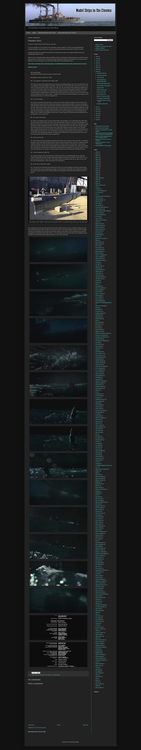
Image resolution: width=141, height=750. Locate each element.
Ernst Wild (97, 326)
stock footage (98, 672)
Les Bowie (97, 454)
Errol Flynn (98, 327)
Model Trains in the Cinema (102, 128)
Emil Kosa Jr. (98, 324)
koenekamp (98, 652)
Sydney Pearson (99, 597)
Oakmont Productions (100, 502)
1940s (96, 155)
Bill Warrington (98, 234)
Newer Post (31, 725)
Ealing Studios (98, 318)
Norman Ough (98, 500)
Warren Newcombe (100, 639)
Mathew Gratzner (99, 480)
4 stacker (97, 188)
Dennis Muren (98, 299)
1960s (96, 163)
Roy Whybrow (98, 564)
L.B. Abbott (98, 445)
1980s (96, 170)
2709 (96, 187)
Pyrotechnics (98, 535)
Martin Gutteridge (99, 476)
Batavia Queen (99, 223)
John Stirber (98, 428)
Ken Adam (97, 436)
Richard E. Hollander (100, 551)
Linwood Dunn (98, 458)
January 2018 (100, 79)
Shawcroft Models (99, 579)
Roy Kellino (98, 561)
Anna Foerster (98, 212)
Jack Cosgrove (99, 401)
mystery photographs (100, 660)
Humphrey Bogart (99, 386)
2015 (97, 111)
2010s (33, 674)
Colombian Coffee (99, 277)
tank (96, 678)
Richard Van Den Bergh (101, 553)
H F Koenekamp (99, 368)
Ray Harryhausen (99, 544)
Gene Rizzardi (98, 351)
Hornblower (98, 377)
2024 (97, 58)
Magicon (97, 471)
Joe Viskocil (98, 419)
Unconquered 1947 (101, 94)
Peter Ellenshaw (99, 526)
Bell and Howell (99, 227)
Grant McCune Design (100, 366)
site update (98, 671)
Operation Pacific (99, 506)
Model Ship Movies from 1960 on (67, 32)
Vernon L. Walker (99, 628)
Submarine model (99, 592)
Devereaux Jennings (100, 305)
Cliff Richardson (99, 269)
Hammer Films (98, 373)
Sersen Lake (98, 575)
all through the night (100, 647)
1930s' (97, 154)
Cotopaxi (97, 282)
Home (28, 32)
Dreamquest (98, 315)
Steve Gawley (98, 588)
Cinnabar (97, 264)
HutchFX (97, 390)
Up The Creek (98, 627)
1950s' (97, 161)
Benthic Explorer (99, 229)
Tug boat (97, 623)
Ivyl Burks (97, 397)
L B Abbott (97, 443)
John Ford (97, 423)
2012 (97, 117)
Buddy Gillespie (99, 251)
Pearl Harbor (98, 518)
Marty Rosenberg (99, 478)
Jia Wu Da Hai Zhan (100, 410)
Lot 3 (96, 467)
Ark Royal (97, 216)
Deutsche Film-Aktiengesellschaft (103, 302)
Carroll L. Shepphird (100, 255)
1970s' (97, 168)
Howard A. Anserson (100, 381)
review (97, 667)
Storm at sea (98, 590)
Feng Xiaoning (98, 338)
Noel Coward (98, 498)
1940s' (97, 157)
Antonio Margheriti (99, 214)
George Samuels (99, 360)
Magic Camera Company (101, 469)
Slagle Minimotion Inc (100, 584)
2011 (97, 119)
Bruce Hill (97, 245)
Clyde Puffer (98, 273)
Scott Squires (98, 572)
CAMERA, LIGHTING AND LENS (103, 46)
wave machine (98, 684)
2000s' (97, 181)
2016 (97, 109)
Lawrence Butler (99, 450)
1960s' (97, 165)
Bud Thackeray (99, 249)
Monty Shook (98, 487)
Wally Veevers (98, 636)
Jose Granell (98, 432)
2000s (96, 179)
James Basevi (98, 405)
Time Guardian (99, 610)
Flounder (97, 342)
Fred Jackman (98, 344)
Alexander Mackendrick (101, 207)
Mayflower (97, 482)
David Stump (98, 295)
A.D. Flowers (98, 192)
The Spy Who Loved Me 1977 (104, 85)
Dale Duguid (98, 286)
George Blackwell (99, 357)
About (34, 32)
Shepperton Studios (100, 581)
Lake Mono (98, 447)
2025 (97, 56)
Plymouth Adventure (100, 531)
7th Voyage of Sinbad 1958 (103, 98)
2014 (97, 113)
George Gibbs (98, 359)
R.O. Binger (98, 539)
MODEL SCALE (99, 44)
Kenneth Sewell (56, 674)
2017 (97, 107)
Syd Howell (98, 595)
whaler (97, 685)
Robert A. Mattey (99, 555)
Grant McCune (98, 364)
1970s (96, 167)
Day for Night (98, 297)
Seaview (97, 573)
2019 (97, 69)
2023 (97, 61)
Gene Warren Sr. (99, 355)
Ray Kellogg (98, 546)
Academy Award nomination (102, 196)
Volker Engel (98, 634)
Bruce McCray (98, 247)
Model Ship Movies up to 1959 (46, 32)
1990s (96, 174)
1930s (96, 152)
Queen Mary (98, 537)
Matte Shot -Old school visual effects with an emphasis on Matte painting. (104, 133)
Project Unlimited (99, 533)
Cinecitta (97, 262)
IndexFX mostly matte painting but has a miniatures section (103, 137)
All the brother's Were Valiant (102, 211)
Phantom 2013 (100, 87)
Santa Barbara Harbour (101, 570)
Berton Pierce (98, 231)
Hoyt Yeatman (98, 384)
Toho (96, 614)
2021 (97, 65)
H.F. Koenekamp (99, 370)
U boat (97, 625)
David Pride (98, 291)
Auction (97, 222)
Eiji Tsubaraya (98, 322)
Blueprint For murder (100, 238)
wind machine (98, 687)
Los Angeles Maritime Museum (102, 465)
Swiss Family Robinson (101, 594)
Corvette (97, 280)
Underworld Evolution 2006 (103, 83)
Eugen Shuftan (99, 329)
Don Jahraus (98, 311)
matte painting (98, 656)
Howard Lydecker (99, 383)
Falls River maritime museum (102, 333)
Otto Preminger (99, 507)
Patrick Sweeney (99, 513)
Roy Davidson (98, 559)
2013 (97, 115)
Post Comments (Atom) (40, 727)
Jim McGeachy (99, 412)
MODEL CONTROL (100, 48)
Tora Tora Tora (98, 621)
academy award (99, 645)
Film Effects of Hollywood (101, 340)
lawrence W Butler (99, 654)
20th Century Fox (99, 185)
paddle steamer (99, 663)
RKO (96, 540)
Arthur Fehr (98, 218)
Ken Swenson (98, 438)
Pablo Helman (98, 509)
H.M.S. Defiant (98, 371)
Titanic (97, 612)
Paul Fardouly (98, 516)
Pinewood (97, 529)
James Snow (98, 408)
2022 (97, 63)
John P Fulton (98, 425)
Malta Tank (98, 474)
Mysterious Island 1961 (102, 103)
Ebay (96, 320)
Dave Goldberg (99, 289)
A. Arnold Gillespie (99, 190)
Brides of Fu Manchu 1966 (103, 96)
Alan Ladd (97, 203)
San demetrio (98, 568)
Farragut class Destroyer (101, 337)
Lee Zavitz (97, 452)
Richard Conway (99, 550)
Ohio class (97, 504)
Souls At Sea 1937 (101, 92)
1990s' (97, 176)
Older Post (85, 725)
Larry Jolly (97, 449)
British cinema (98, 244)
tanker (96, 680)
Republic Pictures (99, 548)
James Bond (98, 406)
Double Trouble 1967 (102, 90)
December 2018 (101, 73)
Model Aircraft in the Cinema (102, 126)
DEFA (96, 284)
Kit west (97, 441)
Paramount (98, 511)
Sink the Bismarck (99, 583)
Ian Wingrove (98, 394)
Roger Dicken (98, 557)
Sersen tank (98, 577)
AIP (96, 194)
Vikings (97, 630)
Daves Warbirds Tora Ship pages (103, 145)
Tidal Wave (98, 608)
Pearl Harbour (98, 520)
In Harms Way (98, 395)
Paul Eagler (98, 515)
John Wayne (98, 430)
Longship (97, 463)
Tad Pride (97, 599)
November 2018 (101, 75)
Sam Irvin (97, 566)
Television (97, 603)
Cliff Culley (98, 267)
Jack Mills (97, 403)
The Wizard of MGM (100, 605)
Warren (97, 638)
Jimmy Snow (98, 416)
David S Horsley (99, 293)
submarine (97, 676)
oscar (96, 662)
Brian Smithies (98, 242)
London (97, 461)
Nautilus (97, 491)
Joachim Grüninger (99, 417)
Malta (96, 472)
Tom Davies (98, 617)
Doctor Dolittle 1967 (101, 81)
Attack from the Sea (100, 220)
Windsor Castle (99, 643)
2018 (97, 71)
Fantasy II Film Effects (40, 674)
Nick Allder (98, 496)
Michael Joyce (98, 483)
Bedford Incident (99, 225)
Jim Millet (97, 414)
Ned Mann (97, 493)
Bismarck (97, 236)
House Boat (98, 379)
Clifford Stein (98, 271)
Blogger (77, 742)
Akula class (98, 201)
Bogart (97, 240)
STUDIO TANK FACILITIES (102, 50)
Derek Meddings (99, 300)
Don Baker (98, 309)
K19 (96, 434)
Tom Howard (98, 619)
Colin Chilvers (98, 275)
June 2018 (99, 77)
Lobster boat (98, 460)
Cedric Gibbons (99, 258)
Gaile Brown (98, 348)
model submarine (99, 658)
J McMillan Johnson (100, 399)
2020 (97, 67)
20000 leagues (99, 177)
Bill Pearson (98, 233)
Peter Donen (98, 524)
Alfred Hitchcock (99, 209)
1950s (96, 159)
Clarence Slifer (99, 266)
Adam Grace (98, 198)
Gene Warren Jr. (49, 674)
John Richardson (99, 427)
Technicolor (98, 601)
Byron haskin (98, 253)
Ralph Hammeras (99, 542)
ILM (96, 392)
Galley (96, 350)
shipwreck (97, 669)
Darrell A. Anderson (100, 288)
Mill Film (97, 485)
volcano (97, 682)
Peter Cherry (98, 522)
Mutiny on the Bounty (100, 489)
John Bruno (98, 421)
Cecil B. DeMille (99, 256)
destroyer (97, 649)
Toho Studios (98, 616)
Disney (97, 307)
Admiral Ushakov (99, 200)
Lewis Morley (98, 456)
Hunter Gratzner (99, 388)
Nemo (96, 494)
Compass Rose (99, 278)
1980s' (97, 172)
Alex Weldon (98, 205)
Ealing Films (98, 316)
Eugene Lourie (98, 331)
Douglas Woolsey (99, 313)
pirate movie (98, 665)
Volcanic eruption (99, 632)
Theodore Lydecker (100, 606)
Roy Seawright (98, 562)
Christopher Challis (99, 260)
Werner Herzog (99, 641)
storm (96, 674)
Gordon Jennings (99, 362)
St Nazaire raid (99, 586)
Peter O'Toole (98, 528)
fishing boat (98, 651)
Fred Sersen (98, 346)
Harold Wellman (99, 375)
